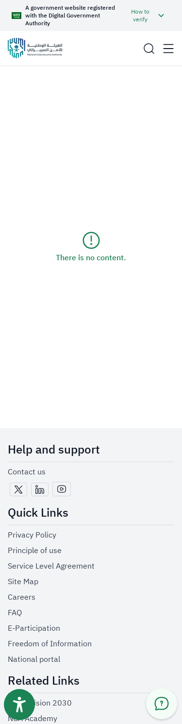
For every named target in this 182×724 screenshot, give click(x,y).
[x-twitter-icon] (18, 489)
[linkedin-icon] (40, 489)
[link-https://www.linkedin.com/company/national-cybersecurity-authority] (40, 490)
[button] (89, 15)
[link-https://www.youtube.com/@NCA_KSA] (61, 489)
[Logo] (35, 48)
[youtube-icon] (61, 489)
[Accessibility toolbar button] (19, 704)
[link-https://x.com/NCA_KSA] (18, 490)
